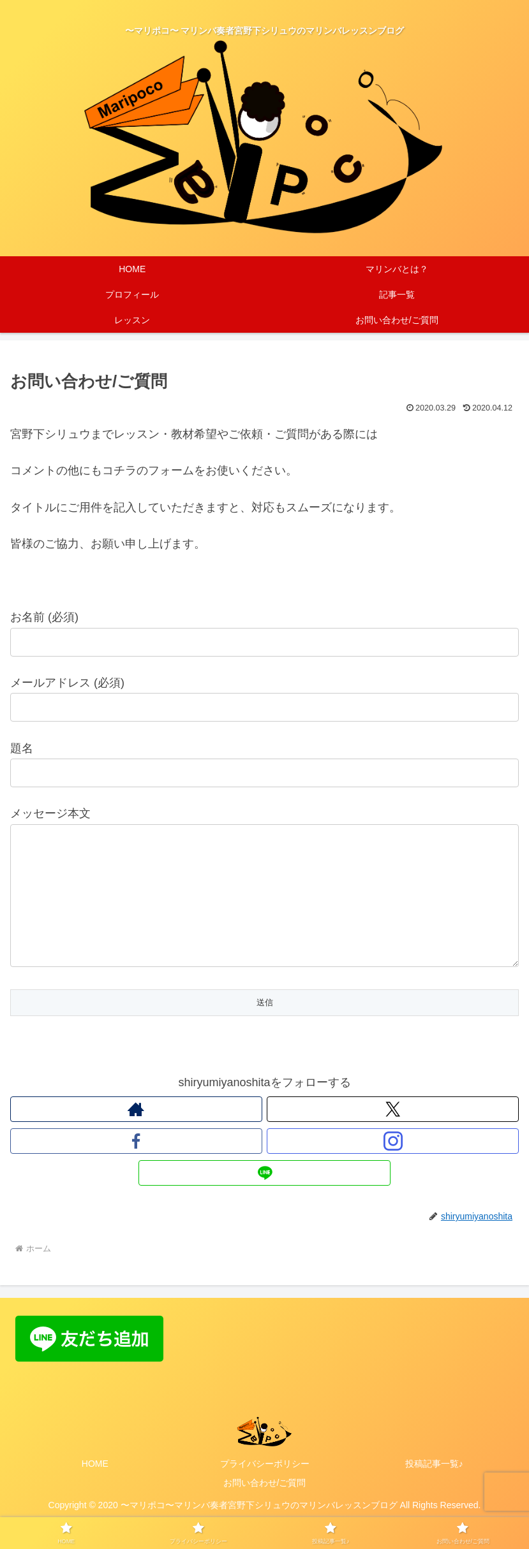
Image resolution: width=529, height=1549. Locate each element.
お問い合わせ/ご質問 (264, 1508)
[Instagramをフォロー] (393, 1166)
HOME (95, 1489)
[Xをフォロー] (393, 1134)
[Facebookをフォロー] (136, 1166)
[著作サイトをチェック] (136, 1134)
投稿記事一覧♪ (434, 1489)
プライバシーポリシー (264, 1489)
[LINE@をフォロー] (264, 1198)
